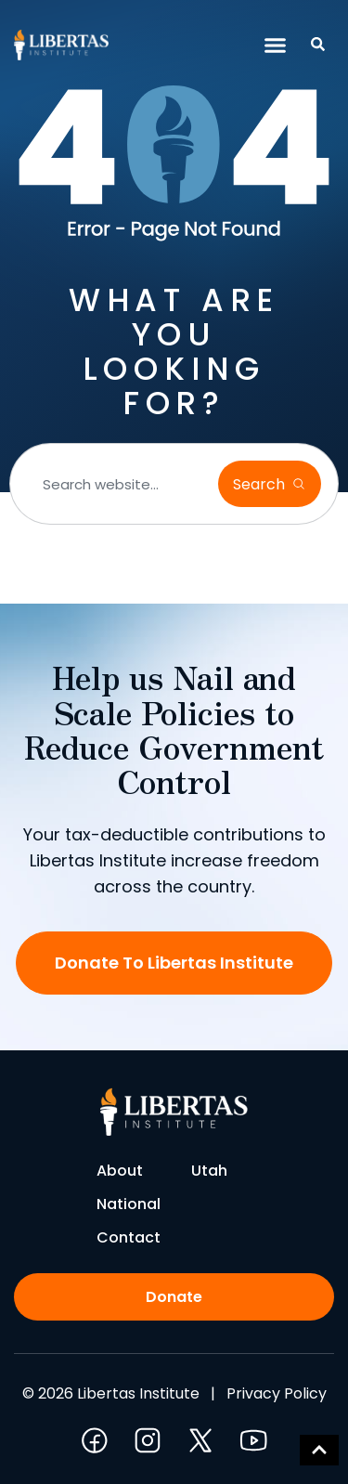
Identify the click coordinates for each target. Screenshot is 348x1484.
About (120, 1170)
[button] (275, 45)
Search (261, 484)
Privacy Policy (276, 1393)
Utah (209, 1170)
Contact (129, 1237)
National (129, 1204)
